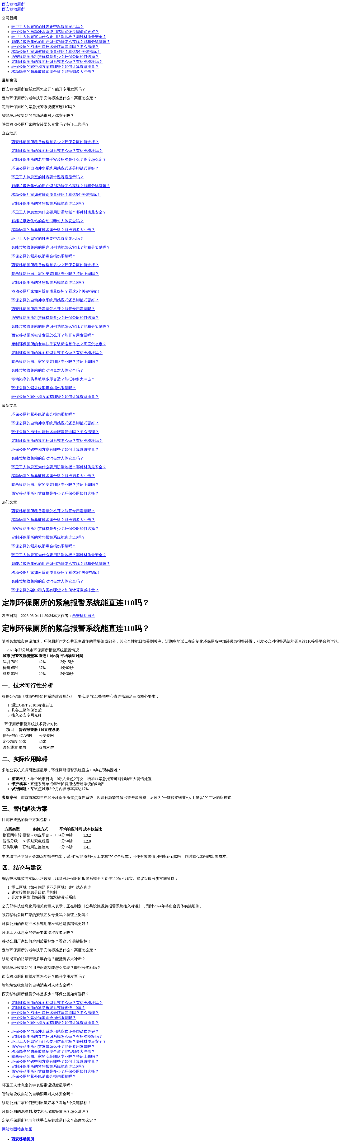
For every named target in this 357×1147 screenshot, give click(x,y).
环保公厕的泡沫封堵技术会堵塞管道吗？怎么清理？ (55, 47)
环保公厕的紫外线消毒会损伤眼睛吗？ (43, 256)
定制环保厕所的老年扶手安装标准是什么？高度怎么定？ (58, 159)
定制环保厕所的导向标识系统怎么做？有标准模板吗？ (57, 62)
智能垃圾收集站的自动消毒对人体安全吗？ (47, 221)
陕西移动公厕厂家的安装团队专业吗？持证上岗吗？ (55, 274)
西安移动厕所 (13, 4)
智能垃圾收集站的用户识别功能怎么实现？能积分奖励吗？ (60, 42)
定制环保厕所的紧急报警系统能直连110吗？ (48, 203)
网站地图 (9, 1129)
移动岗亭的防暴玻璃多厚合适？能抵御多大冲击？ (53, 72)
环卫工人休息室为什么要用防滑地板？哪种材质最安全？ (58, 37)
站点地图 (24, 1129)
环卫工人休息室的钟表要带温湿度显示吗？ (47, 27)
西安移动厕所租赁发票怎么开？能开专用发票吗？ (53, 309)
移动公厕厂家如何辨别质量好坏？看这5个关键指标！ (56, 52)
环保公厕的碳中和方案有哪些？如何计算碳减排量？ (55, 67)
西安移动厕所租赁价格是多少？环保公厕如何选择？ (55, 57)
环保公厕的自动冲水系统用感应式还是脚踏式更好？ (55, 32)
